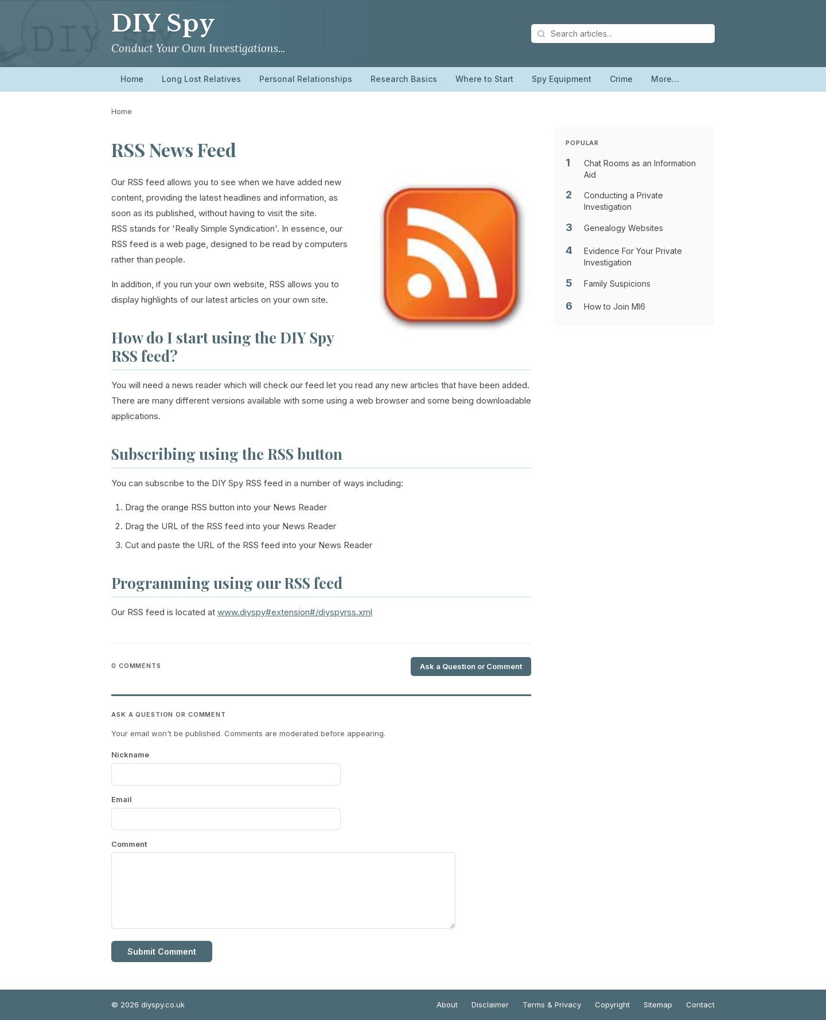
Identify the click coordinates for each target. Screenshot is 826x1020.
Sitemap (658, 1004)
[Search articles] (623, 33)
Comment (129, 844)
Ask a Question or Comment (471, 666)
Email (121, 799)
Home (131, 79)
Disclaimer (490, 1004)
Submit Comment (161, 951)
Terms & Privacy (552, 1004)
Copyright (612, 1004)
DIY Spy (163, 23)
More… (665, 79)
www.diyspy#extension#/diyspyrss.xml (294, 612)
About (447, 1004)
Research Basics (404, 79)
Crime (621, 79)
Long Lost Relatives (201, 79)
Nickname (130, 754)
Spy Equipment (561, 79)
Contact (700, 1004)
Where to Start (484, 79)
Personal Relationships (305, 79)
